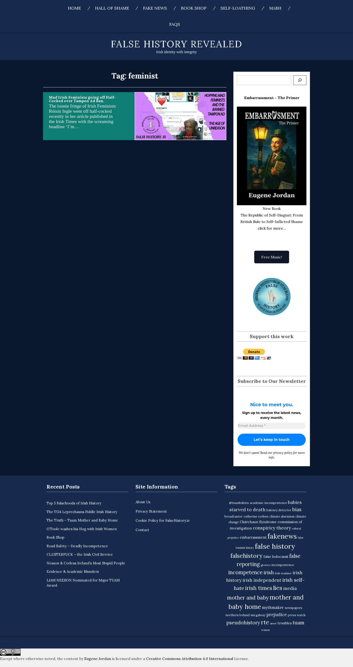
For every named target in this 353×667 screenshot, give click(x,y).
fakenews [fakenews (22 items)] (282, 536)
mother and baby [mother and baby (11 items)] (248, 597)
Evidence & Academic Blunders (73, 571)
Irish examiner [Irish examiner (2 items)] (283, 573)
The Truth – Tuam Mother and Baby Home (82, 520)
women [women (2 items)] (265, 630)
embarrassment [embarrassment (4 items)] (253, 537)
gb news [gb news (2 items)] (265, 565)
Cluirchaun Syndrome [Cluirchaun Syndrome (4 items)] (258, 522)
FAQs (174, 24)
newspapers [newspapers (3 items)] (293, 608)
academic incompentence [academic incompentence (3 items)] (268, 503)
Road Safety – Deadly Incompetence (77, 546)
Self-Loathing (238, 8)
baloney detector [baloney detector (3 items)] (278, 510)
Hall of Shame (112, 8)
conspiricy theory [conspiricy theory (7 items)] (272, 528)
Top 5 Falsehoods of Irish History (74, 503)
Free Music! (271, 257)
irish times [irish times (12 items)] (258, 588)
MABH (275, 8)
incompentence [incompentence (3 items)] (282, 565)
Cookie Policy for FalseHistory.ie (163, 520)
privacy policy (282, 453)
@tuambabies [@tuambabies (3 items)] (239, 503)
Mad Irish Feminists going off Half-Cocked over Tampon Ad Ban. (82, 99)
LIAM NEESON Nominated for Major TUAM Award (83, 583)
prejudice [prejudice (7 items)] (276, 614)
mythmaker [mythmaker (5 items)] (273, 607)
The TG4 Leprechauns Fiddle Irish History (82, 512)
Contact (142, 530)
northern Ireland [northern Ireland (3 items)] (237, 615)
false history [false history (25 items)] (275, 546)
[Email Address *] (272, 426)
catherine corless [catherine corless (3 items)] (255, 516)
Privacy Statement (151, 511)
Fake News (155, 8)
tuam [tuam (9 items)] (298, 622)
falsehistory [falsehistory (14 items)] (246, 555)
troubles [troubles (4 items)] (285, 623)
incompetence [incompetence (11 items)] (245, 572)
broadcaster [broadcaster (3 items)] (233, 516)
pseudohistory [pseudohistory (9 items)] (243, 622)
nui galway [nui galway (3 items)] (257, 615)
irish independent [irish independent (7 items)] (262, 580)
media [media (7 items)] (290, 588)
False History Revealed (176, 44)
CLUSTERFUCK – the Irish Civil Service (80, 554)
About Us (143, 502)
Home (74, 8)
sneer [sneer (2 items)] (273, 623)
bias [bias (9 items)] (297, 509)
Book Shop (193, 8)
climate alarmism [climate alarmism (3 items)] (281, 516)
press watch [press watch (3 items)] (296, 615)
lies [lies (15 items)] (277, 588)
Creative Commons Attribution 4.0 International (189, 658)
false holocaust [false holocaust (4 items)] (275, 556)
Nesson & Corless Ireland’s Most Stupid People (86, 563)
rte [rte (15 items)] (265, 622)
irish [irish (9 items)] (269, 572)
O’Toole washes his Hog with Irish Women (82, 529)
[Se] (299, 80)
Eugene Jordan (97, 658)
